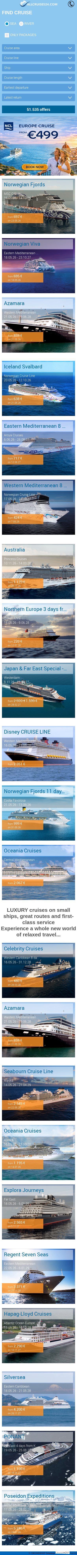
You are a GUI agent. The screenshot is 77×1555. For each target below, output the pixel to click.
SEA (13, 23)
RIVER (29, 23)
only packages (23, 35)
